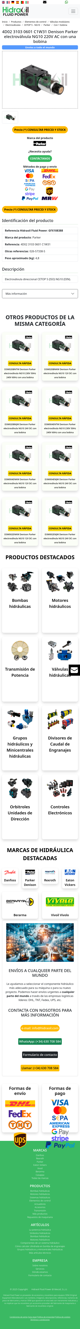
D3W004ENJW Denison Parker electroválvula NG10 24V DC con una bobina (60, 483)
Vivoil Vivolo (60, 915)
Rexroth (50, 880)
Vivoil (40, 1168)
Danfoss (10, 880)
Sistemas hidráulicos (40, 1197)
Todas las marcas (40, 1178)
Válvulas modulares (60, 21)
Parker (47, 24)
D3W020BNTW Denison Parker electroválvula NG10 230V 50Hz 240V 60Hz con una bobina (20, 373)
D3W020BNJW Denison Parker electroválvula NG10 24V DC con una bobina (20, 428)
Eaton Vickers (40, 1164)
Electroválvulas (13, 24)
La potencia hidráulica (40, 1229)
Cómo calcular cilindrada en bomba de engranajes (40, 1246)
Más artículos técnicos (40, 1252)
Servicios (40, 1268)
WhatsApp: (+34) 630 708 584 (40, 1041)
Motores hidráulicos (40, 1194)
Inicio (5, 21)
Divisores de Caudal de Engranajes (60, 744)
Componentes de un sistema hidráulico (40, 1242)
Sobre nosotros (40, 1265)
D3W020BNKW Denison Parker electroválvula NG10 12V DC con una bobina (60, 373)
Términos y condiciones (40, 1319)
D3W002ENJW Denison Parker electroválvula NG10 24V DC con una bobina (60, 538)
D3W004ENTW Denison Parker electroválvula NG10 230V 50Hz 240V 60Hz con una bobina (60, 428)
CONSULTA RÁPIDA (20, 363)
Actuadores (40, 1203)
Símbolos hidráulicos (40, 1233)
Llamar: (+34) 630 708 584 (40, 1068)
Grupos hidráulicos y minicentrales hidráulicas (40, 1249)
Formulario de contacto (40, 1055)
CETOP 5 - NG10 (32, 24)
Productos (16, 21)
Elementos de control (35, 21)
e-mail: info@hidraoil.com (40, 1028)
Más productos (40, 1213)
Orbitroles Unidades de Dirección (20, 813)
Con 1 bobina (60, 24)
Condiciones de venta (19, 1317)
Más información (16, 294)
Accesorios (40, 1207)
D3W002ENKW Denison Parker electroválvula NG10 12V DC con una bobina (20, 538)
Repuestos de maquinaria (40, 1217)
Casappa (40, 1174)
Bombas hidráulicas (40, 1190)
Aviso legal (32, 1317)
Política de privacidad (46, 1317)
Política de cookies (62, 1317)
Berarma (20, 915)
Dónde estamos (40, 1271)
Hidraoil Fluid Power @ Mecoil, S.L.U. (49, 1289)
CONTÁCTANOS (40, 158)
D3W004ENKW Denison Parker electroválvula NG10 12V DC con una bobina (20, 483)
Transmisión (40, 1210)
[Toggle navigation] (73, 11)
